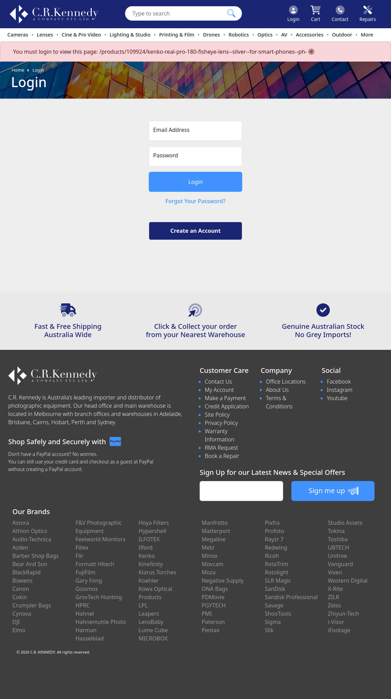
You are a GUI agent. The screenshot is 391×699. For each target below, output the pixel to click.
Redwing (276, 547)
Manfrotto (215, 522)
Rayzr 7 (274, 539)
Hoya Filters (153, 522)
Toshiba (338, 539)
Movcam (213, 564)
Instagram (339, 390)
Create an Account (195, 230)
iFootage (339, 630)
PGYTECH (214, 605)
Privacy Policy (221, 423)
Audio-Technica (31, 539)
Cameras (18, 34)
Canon (20, 589)
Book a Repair (222, 456)
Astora (20, 522)
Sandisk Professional (291, 597)
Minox (209, 556)
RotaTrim (276, 564)
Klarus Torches (157, 572)
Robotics (238, 34)
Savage (274, 605)
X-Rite (335, 589)
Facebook (338, 381)
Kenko (146, 556)
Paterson (213, 622)
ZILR (333, 597)
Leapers (148, 613)
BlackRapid (26, 572)
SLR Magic (278, 580)
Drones (211, 34)
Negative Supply (223, 580)
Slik (269, 630)
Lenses (45, 34)
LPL (142, 605)
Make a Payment (225, 398)
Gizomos (87, 589)
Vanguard (340, 564)
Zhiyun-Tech (343, 613)
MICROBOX (152, 638)
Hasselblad (90, 638)
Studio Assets (345, 522)
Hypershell (152, 531)
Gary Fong (89, 580)
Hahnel (85, 613)
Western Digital (347, 580)
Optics (265, 34)
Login (38, 70)
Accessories (309, 34)
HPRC (83, 605)
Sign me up (333, 491)
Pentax (211, 630)
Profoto (274, 531)
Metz (208, 547)
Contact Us (218, 381)
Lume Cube (153, 630)
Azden (20, 547)
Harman (86, 630)
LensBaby (150, 622)
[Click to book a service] (367, 14)
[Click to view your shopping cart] (315, 14)
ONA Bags (215, 589)
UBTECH (338, 547)
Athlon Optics (29, 531)
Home (18, 70)
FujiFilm (86, 572)
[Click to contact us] (340, 14)
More (367, 34)
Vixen (335, 572)
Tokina (336, 531)
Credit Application (227, 406)
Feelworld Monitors (100, 539)
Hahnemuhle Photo (101, 622)
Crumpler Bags (31, 605)
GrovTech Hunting (99, 597)
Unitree (337, 556)
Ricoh (272, 556)
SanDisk (275, 589)
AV (284, 34)
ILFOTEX (148, 539)
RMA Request (221, 447)
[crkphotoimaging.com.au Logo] (54, 14)
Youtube (337, 398)
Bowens (22, 580)
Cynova (21, 613)
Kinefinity (150, 564)
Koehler (148, 580)
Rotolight (277, 572)
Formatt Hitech (95, 564)
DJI (16, 622)
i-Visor (336, 622)
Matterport (216, 531)
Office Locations (286, 381)
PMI (207, 613)
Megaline (214, 539)
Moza (209, 572)
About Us (277, 390)
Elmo (18, 630)
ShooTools (278, 613)
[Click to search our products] (231, 13)
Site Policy (217, 414)
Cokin (19, 597)
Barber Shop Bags (35, 556)
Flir (79, 556)
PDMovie (213, 597)
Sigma (273, 622)
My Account (219, 390)
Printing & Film (176, 34)
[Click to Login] (293, 14)
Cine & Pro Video (81, 34)
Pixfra (272, 522)
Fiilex (82, 547)
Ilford (145, 547)
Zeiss (334, 605)
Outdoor (342, 34)
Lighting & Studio (130, 34)
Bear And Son (29, 564)
